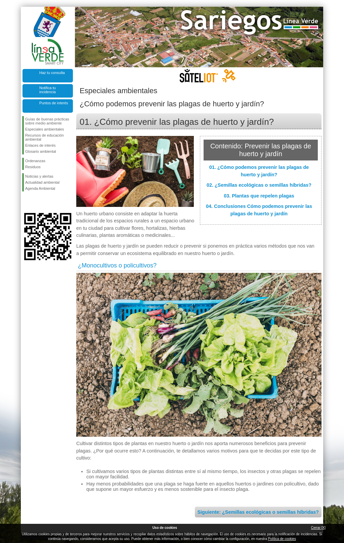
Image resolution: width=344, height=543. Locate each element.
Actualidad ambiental (42, 182)
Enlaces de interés (40, 145)
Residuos (33, 167)
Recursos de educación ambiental (44, 137)
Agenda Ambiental (40, 188)
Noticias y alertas (39, 176)
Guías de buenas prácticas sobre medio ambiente (47, 121)
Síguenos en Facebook (27, 202)
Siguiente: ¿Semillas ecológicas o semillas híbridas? (258, 512)
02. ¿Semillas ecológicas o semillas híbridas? (259, 185)
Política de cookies (282, 539)
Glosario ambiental (40, 151)
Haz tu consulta (52, 73)
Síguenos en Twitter (38, 202)
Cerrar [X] (318, 528)
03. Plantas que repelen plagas (259, 195)
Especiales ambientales (44, 129)
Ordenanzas (35, 161)
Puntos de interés (53, 103)
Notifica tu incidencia (47, 90)
